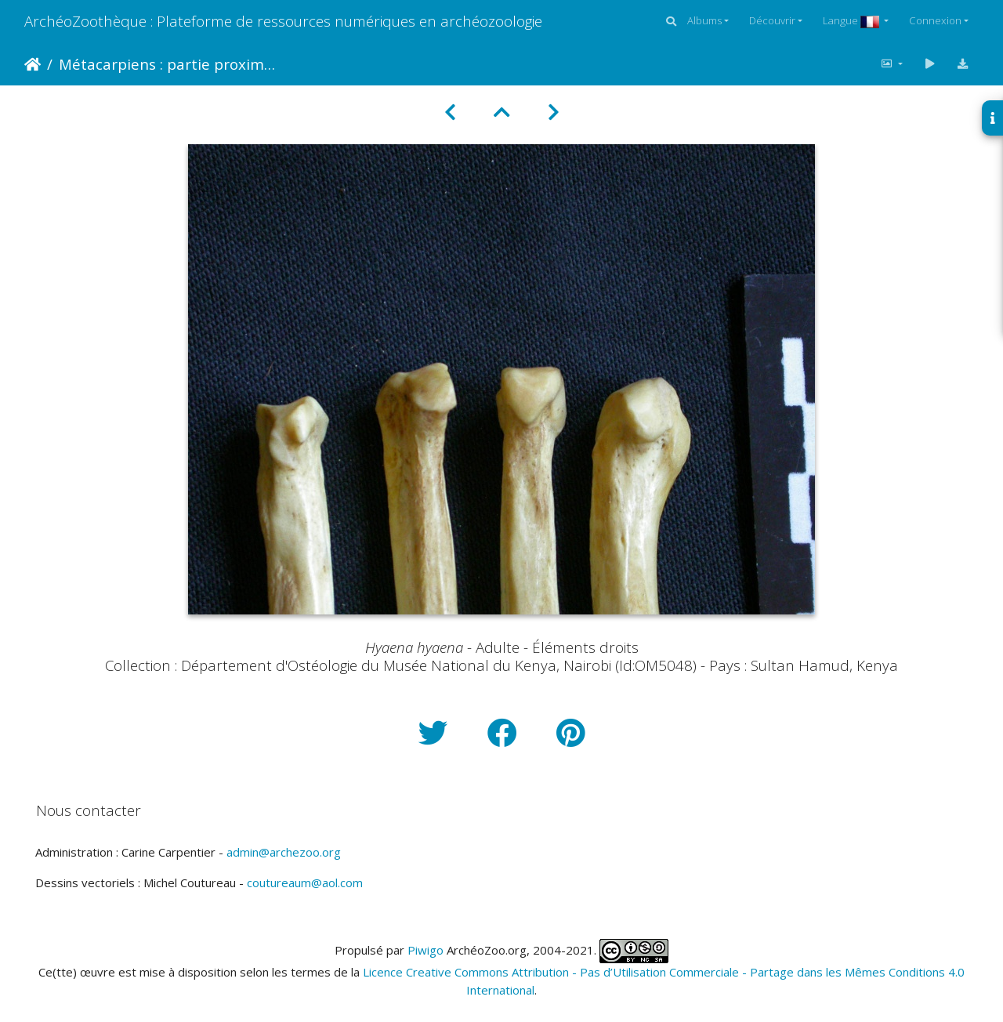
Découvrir (772, 20)
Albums (704, 20)
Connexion (935, 20)
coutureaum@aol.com (305, 882)
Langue (852, 20)
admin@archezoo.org (283, 852)
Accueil (32, 64)
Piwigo (425, 950)
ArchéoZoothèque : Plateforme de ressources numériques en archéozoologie (283, 21)
